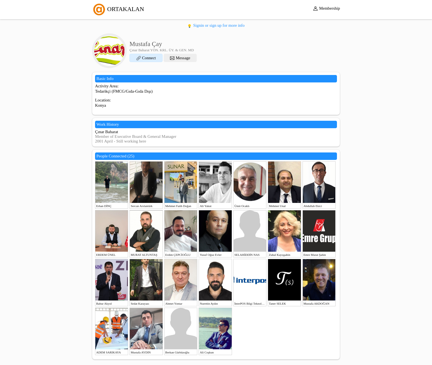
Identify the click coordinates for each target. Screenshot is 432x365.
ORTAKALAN (118, 9)
